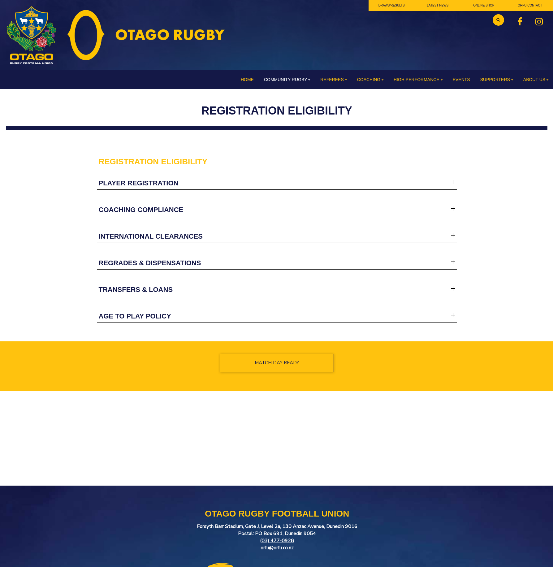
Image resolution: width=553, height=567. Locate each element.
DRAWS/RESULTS (391, 5)
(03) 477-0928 (277, 540)
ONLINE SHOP (483, 5)
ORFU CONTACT (530, 5)
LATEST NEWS (437, 5)
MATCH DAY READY (277, 363)
